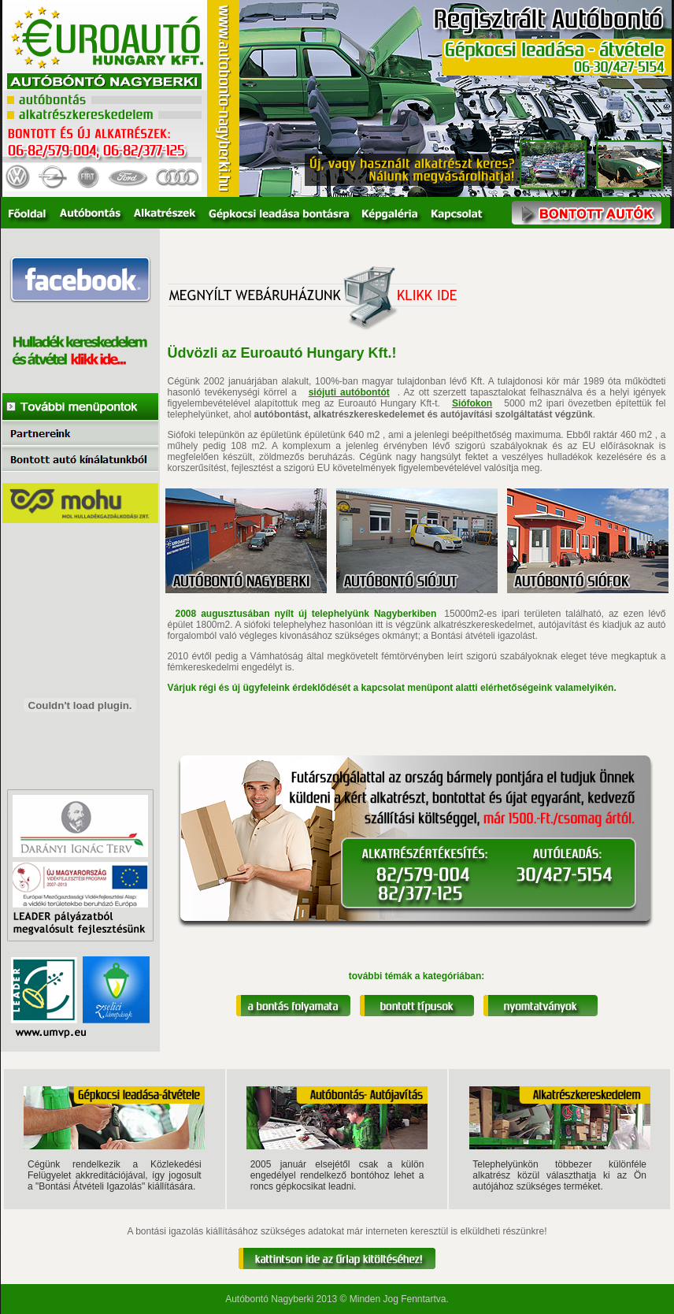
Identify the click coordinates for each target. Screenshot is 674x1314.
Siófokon (472, 403)
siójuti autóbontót (349, 392)
